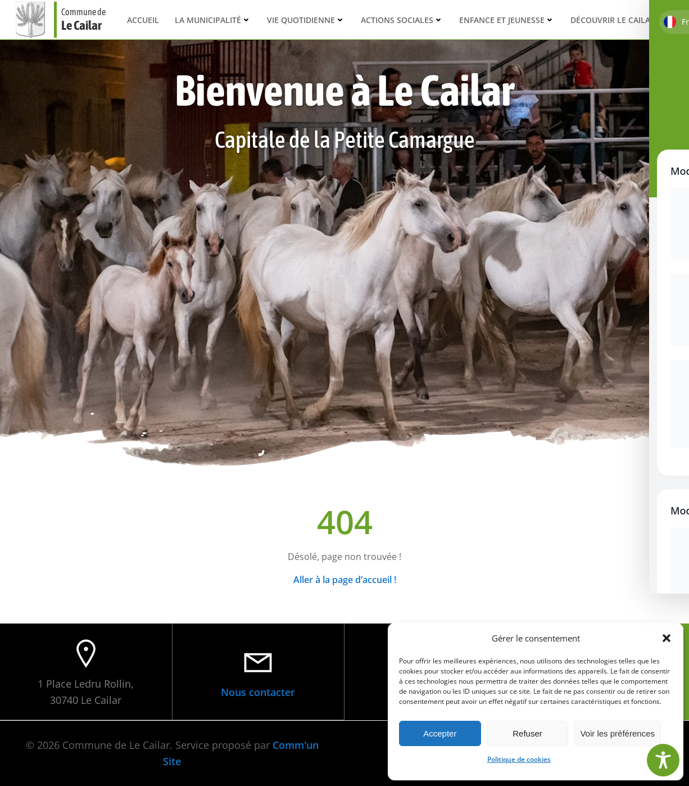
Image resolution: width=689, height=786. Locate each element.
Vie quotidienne (306, 19)
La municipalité (213, 19)
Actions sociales (402, 19)
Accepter (439, 733)
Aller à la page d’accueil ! (344, 579)
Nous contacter (258, 691)
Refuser (527, 733)
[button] (666, 638)
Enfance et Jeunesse (507, 19)
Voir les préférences (617, 733)
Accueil (143, 19)
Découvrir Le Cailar (617, 19)
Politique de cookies (519, 759)
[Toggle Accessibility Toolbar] (663, 760)
